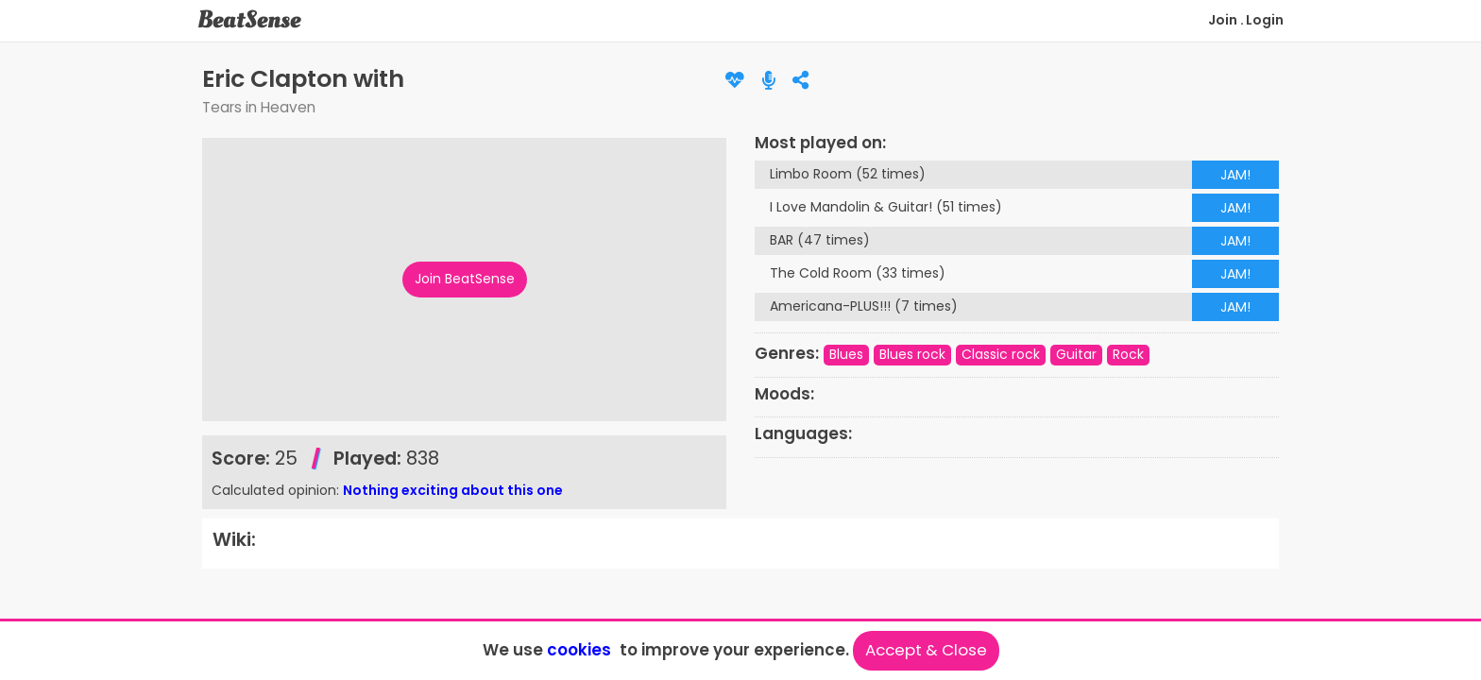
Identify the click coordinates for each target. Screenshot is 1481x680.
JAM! (1235, 174)
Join (1222, 19)
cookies (579, 649)
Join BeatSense (465, 278)
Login (1265, 19)
